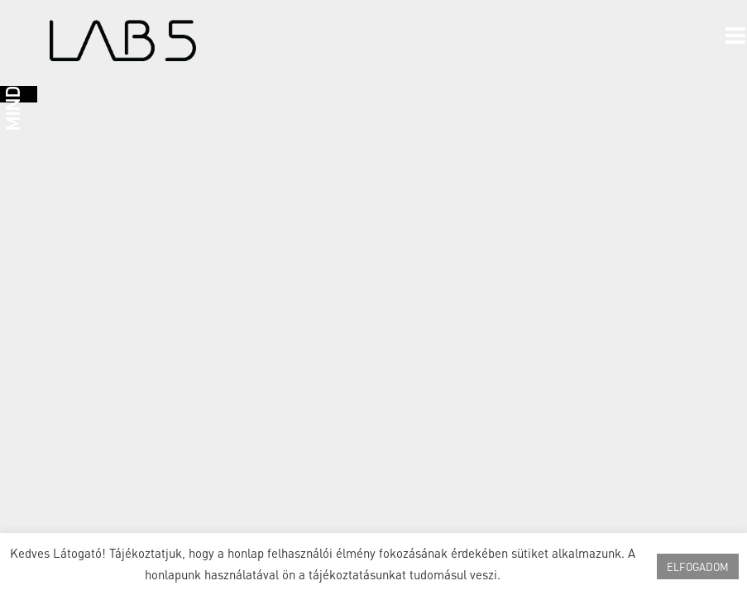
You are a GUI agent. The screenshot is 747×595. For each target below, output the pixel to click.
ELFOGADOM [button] (698, 566)
